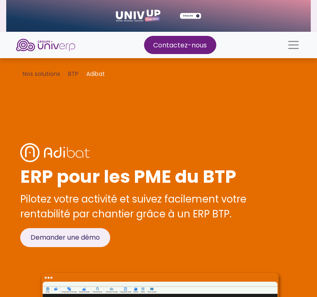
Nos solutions (41, 74)
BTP (73, 74)
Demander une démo (65, 237)
